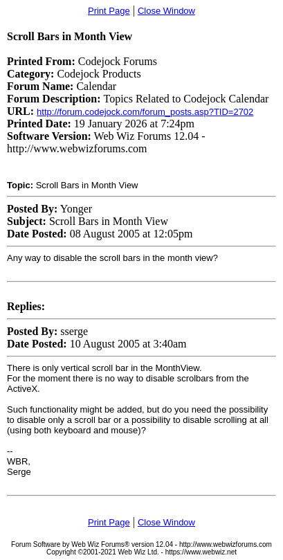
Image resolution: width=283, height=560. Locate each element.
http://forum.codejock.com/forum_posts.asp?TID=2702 (145, 112)
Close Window (166, 11)
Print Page (109, 11)
